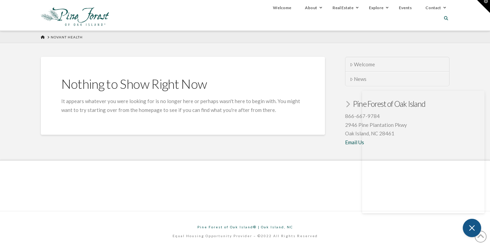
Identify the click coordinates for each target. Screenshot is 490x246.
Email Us (354, 142)
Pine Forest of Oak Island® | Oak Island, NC (245, 227)
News (358, 79)
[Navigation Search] (447, 18)
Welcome (362, 64)
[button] (483, 6)
